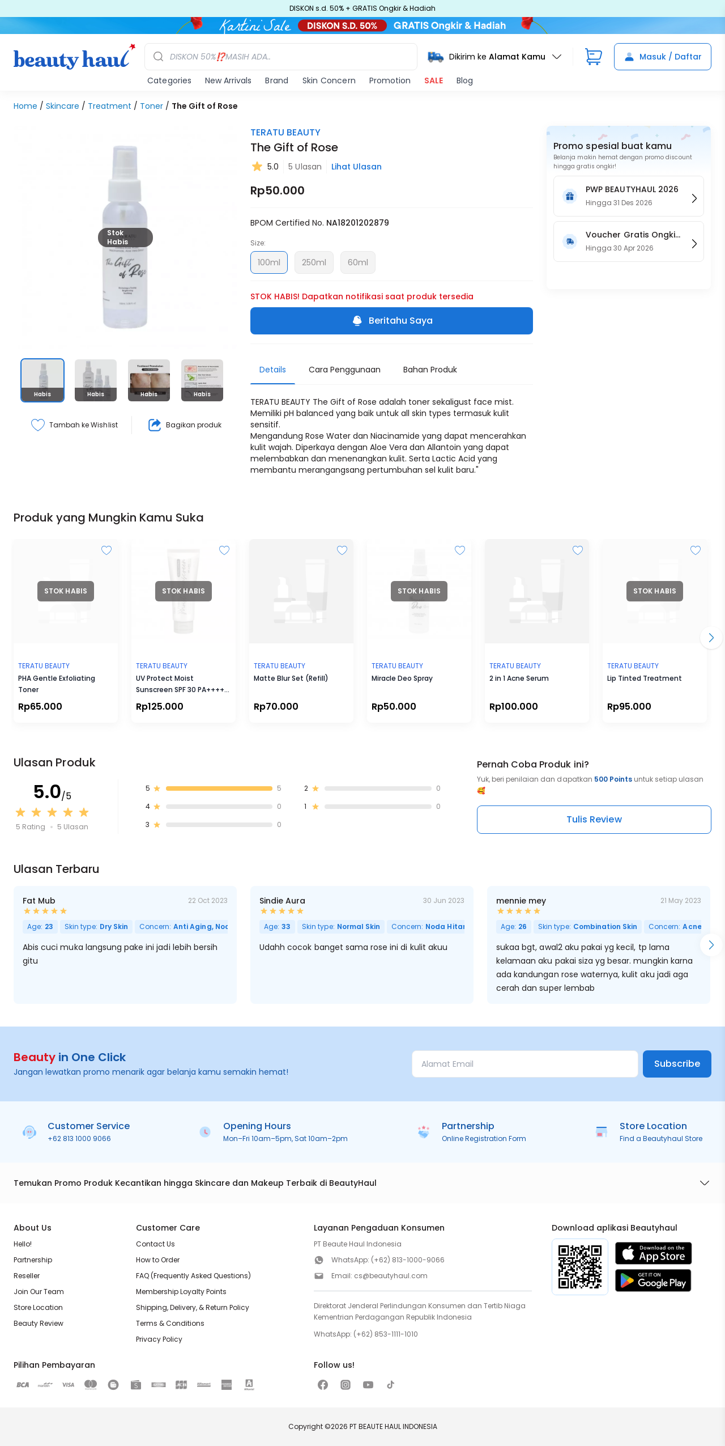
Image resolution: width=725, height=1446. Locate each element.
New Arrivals (228, 80)
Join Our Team (39, 1291)
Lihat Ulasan (356, 166)
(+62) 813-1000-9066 (408, 1260)
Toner (151, 106)
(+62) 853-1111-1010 (385, 1334)
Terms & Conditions (170, 1323)
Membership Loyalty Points (181, 1291)
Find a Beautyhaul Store (661, 1138)
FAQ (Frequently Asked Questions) (193, 1275)
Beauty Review (38, 1323)
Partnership (33, 1260)
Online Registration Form (484, 1138)
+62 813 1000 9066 (79, 1138)
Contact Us (155, 1244)
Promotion (390, 80)
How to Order (158, 1260)
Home (25, 106)
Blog (465, 80)
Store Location (38, 1307)
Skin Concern (329, 80)
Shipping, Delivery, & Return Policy (192, 1307)
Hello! (23, 1244)
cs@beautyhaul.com (391, 1275)
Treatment (109, 106)
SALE (433, 80)
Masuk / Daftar (663, 56)
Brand (276, 80)
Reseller (27, 1275)
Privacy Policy (159, 1339)
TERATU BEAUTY (285, 132)
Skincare (62, 106)
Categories (169, 80)
